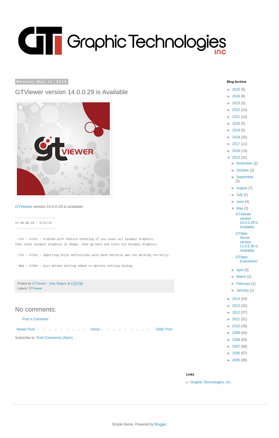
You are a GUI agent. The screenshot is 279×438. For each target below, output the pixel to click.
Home (95, 329)
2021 (236, 117)
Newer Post (26, 329)
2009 (236, 333)
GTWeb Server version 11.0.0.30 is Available (246, 242)
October (243, 170)
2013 (236, 306)
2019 (236, 130)
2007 (236, 346)
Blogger (160, 424)
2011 (236, 319)
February (243, 284)
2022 (236, 110)
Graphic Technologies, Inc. (210, 382)
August (242, 188)
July (240, 195)
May (240, 208)
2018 (236, 137)
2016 (236, 151)
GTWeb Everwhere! (246, 259)
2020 (236, 123)
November (244, 163)
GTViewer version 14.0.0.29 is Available (246, 220)
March (241, 277)
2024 (236, 96)
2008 (236, 340)
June (240, 202)
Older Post (164, 329)
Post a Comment (35, 319)
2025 (236, 89)
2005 (236, 360)
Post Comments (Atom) (54, 338)
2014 (236, 299)
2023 (236, 103)
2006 (236, 353)
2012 (236, 312)
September (244, 177)
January (243, 290)
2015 (236, 157)
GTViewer (23, 206)
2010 (236, 326)
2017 (236, 144)
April (240, 270)
